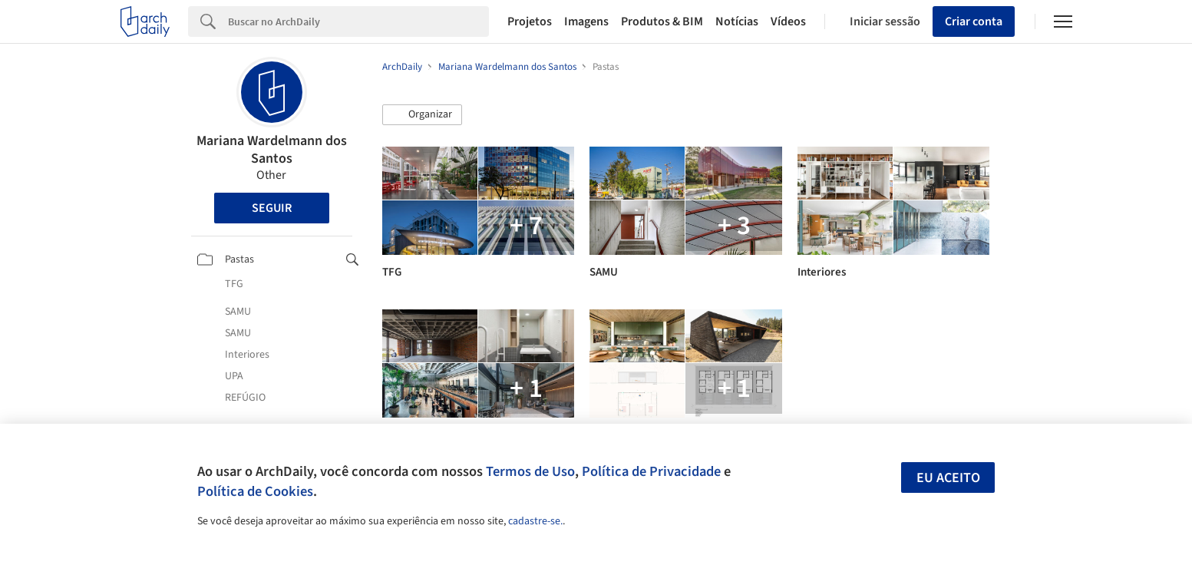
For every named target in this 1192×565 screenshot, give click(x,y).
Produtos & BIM (662, 21)
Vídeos (788, 21)
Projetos (529, 21)
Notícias (736, 21)
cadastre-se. (535, 521)
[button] (422, 115)
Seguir (272, 208)
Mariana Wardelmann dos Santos (271, 149)
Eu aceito (948, 477)
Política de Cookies (255, 491)
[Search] (359, 21)
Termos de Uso (530, 471)
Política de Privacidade (651, 471)
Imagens (586, 21)
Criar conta (973, 21)
